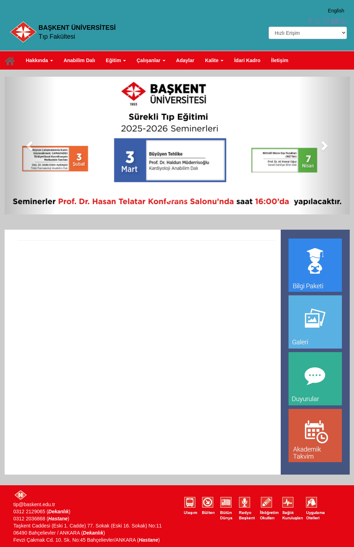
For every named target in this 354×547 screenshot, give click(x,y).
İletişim (279, 60)
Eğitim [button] (116, 60)
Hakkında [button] (39, 60)
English (336, 10)
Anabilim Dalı (79, 60)
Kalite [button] (214, 60)
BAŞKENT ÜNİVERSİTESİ (77, 27)
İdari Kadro (247, 60)
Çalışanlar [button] (151, 60)
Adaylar (185, 60)
